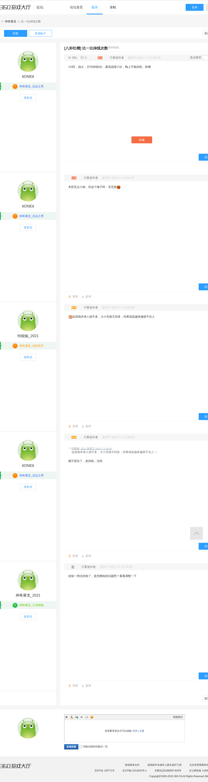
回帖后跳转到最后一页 (94, 746)
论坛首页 (76, 7)
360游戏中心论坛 (23, 8)
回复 (15, 33)
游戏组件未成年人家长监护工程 (164, 764)
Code (87, 717)
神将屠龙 (10, 21)
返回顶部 (196, 533)
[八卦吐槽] (72, 48)
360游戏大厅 (19, 768)
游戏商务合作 (132, 764)
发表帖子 (40, 33)
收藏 (142, 139)
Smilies (92, 717)
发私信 (28, 97)
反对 (88, 296)
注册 (141, 730)
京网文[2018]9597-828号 (168, 770)
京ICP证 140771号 (104, 770)
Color (71, 717)
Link (77, 717)
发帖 (113, 7)
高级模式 (178, 717)
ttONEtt (28, 77)
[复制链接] (113, 47)
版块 (94, 7)
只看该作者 (117, 57)
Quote (82, 717)
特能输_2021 (28, 336)
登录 (194, 7)
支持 (75, 296)
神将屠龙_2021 (28, 595)
